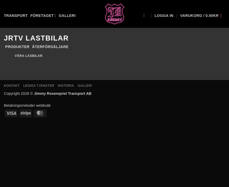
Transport (16, 16)
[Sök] (145, 15)
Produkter (17, 47)
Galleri (67, 16)
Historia (66, 86)
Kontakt (12, 86)
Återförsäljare (50, 47)
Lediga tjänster (38, 86)
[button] (163, 15)
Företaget (43, 15)
